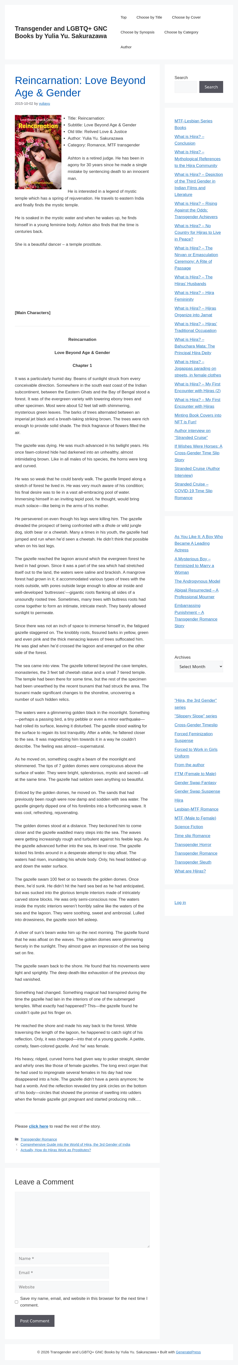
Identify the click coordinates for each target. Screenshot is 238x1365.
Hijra (179, 800)
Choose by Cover (186, 17)
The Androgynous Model (197, 581)
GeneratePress (188, 1352)
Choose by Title (149, 17)
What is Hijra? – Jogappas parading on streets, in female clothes (198, 368)
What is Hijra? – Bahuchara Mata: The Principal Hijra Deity (195, 346)
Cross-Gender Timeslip (196, 725)
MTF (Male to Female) (195, 818)
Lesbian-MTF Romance (197, 809)
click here (38, 1126)
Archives (183, 657)
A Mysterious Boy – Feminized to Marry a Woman (194, 566)
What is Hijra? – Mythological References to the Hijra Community (198, 159)
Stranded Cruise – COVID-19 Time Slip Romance (193, 491)
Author (126, 47)
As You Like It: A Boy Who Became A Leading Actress (199, 543)
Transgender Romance (39, 1139)
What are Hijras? (190, 871)
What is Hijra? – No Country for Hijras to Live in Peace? (198, 232)
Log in (180, 902)
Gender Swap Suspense (197, 791)
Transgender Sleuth (193, 862)
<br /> (30, 277)
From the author (190, 765)
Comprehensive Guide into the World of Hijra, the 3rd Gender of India (75, 1145)
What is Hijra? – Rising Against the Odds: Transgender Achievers (196, 210)
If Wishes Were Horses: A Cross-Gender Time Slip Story (198, 453)
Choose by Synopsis (138, 32)
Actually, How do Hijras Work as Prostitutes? (56, 1150)
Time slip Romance (193, 835)
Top (124, 17)
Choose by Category (181, 32)
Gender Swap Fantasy (195, 782)
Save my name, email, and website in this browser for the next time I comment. (84, 1302)
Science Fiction (189, 826)
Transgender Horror (193, 844)
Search (181, 77)
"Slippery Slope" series (196, 716)
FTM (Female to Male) (195, 773)
